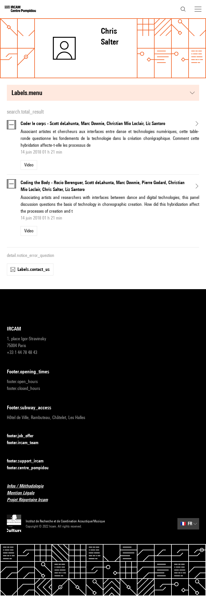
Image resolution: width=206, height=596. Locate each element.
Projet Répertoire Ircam (31, 500)
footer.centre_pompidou (31, 468)
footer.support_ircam (28, 461)
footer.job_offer (23, 436)
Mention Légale (24, 493)
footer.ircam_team (26, 443)
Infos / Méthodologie (28, 486)
